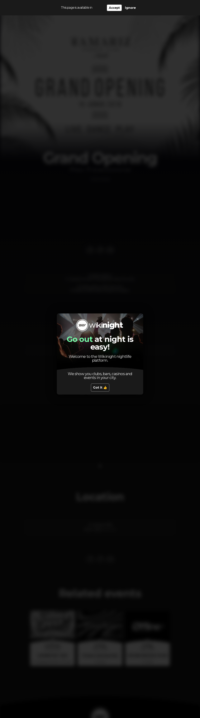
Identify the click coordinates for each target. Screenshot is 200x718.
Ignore (130, 8)
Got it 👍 (100, 387)
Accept (114, 8)
